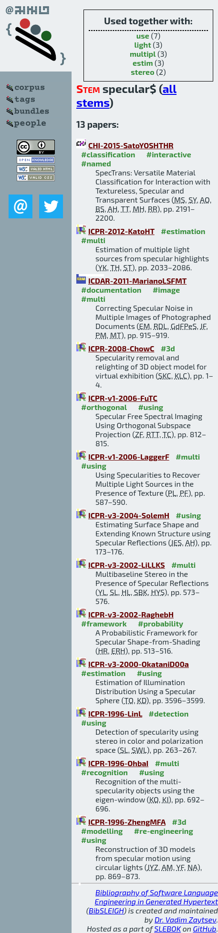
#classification (108, 154)
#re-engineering (163, 830)
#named (96, 163)
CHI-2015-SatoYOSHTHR (131, 145)
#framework (104, 623)
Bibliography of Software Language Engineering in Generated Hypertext (156, 897)
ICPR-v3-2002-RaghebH (131, 614)
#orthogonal (104, 406)
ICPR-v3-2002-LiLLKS (126, 564)
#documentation (111, 289)
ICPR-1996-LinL (115, 713)
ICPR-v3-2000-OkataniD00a (138, 663)
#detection (169, 713)
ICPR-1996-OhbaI (118, 763)
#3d (168, 348)
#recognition (104, 772)
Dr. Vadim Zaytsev (185, 919)
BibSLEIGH (106, 910)
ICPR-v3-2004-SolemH (128, 515)
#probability (160, 623)
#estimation (183, 231)
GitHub (205, 928)
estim (143, 62)
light (143, 44)
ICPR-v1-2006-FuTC (122, 397)
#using (150, 406)
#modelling (102, 830)
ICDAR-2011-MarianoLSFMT (137, 280)
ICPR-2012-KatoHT (121, 231)
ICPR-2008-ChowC (121, 348)
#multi (93, 240)
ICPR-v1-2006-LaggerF (128, 456)
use (142, 35)
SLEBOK (167, 928)
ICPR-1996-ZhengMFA (127, 821)
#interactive (168, 154)
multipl (143, 53)
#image (166, 289)
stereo (142, 71)
